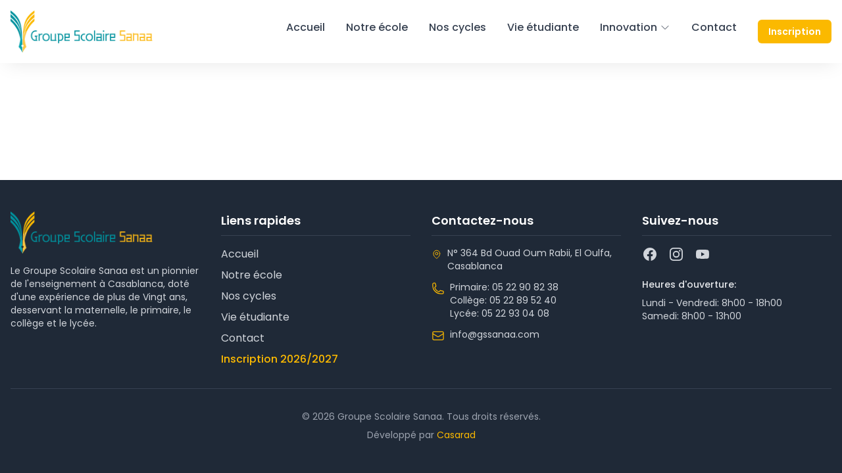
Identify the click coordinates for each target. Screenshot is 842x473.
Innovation (635, 27)
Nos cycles (457, 27)
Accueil (305, 27)
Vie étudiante (543, 27)
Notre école (377, 27)
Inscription (794, 31)
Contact (714, 27)
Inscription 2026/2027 (279, 359)
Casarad (456, 434)
